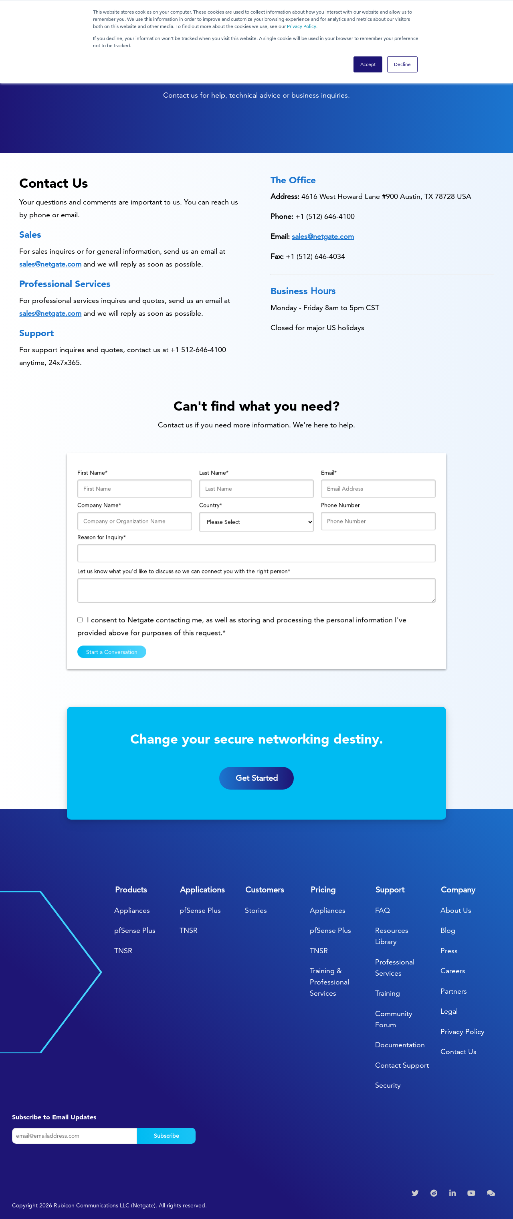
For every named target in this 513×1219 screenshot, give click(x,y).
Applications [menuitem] (202, 889)
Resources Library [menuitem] (391, 936)
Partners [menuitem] (453, 991)
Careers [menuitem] (452, 970)
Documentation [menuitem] (400, 1044)
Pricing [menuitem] (323, 889)
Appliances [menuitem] (132, 910)
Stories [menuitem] (256, 910)
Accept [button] (368, 64)
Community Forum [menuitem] (393, 1019)
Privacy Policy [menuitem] (462, 1031)
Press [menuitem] (449, 950)
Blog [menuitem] (447, 930)
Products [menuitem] (131, 889)
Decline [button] (402, 64)
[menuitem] (416, 1193)
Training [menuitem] (387, 993)
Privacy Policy (301, 26)
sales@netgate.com (50, 264)
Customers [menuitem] (264, 889)
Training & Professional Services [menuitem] (329, 982)
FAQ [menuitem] (382, 910)
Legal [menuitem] (449, 1011)
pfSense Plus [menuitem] (135, 930)
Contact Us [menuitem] (458, 1051)
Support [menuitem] (390, 889)
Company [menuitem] (458, 889)
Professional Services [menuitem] (394, 967)
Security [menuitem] (388, 1085)
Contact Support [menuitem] (402, 1065)
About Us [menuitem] (455, 910)
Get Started (257, 790)
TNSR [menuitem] (123, 950)
